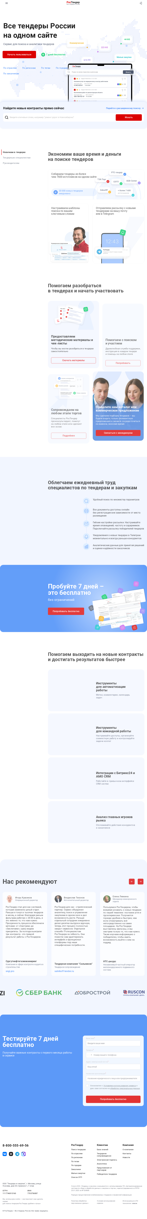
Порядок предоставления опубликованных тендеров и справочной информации (101, 1195)
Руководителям (11, 163)
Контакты (127, 1153)
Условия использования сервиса (106, 1202)
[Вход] (140, 3)
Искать (129, 117)
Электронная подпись (107, 1160)
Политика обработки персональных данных (79, 1202)
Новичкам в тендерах (14, 152)
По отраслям (10, 68)
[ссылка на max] (23, 1154)
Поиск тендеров (78, 1149)
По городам (62, 68)
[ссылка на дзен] (11, 1154)
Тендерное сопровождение (104, 1154)
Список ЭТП (76, 1177)
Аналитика (102, 1164)
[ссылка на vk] (5, 1154)
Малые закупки (78, 1173)
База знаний (102, 1149)
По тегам (45, 68)
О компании (128, 1149)
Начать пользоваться (19, 54)
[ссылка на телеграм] (17, 1154)
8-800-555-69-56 (16, 1145)
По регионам (29, 68)
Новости (126, 1157)
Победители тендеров (107, 1174)
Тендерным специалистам (16, 157)
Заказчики (76, 1169)
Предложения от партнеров (104, 1169)
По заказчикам (11, 73)
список (134, 1203)
